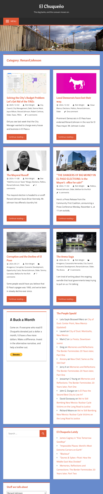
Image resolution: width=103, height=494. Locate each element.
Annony (63, 359)
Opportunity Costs (14, 270)
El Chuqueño (51, 6)
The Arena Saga (65, 256)
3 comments (75, 269)
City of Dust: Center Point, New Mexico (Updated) (75, 323)
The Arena (60, 269)
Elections (66, 108)
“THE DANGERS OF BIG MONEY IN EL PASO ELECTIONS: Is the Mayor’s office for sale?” (76, 178)
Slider (9, 114)
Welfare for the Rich (83, 189)
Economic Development (34, 267)
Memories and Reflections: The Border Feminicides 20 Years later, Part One (75, 351)
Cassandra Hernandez (74, 263)
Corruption (20, 267)
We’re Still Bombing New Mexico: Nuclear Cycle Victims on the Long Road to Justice (74, 402)
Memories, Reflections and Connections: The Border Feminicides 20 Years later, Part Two (76, 469)
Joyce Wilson (12, 111)
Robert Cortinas (37, 111)
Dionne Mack (38, 108)
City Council (88, 263)
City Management (20, 108)
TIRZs (19, 114)
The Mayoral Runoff (18, 175)
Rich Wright (30, 105)
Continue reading (16, 136)
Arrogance (11, 267)
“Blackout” (65, 453)
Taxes (14, 114)
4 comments (32, 114)
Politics (73, 108)
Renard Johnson (23, 111)
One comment (72, 111)
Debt (30, 108)
